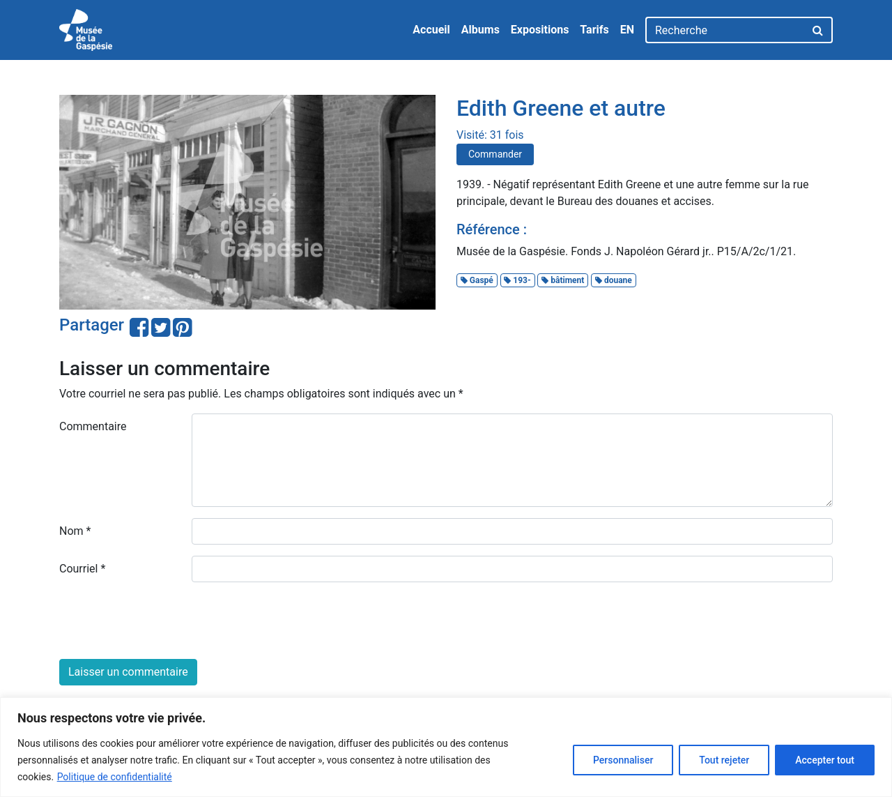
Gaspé (477, 280)
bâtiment (562, 280)
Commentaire (93, 426)
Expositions (540, 29)
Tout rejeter (724, 760)
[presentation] (165, 620)
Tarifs (594, 29)
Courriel (82, 568)
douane (613, 280)
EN (627, 29)
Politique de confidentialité (114, 776)
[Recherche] (725, 30)
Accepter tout (824, 760)
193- (517, 280)
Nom (75, 531)
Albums (480, 29)
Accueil (431, 29)
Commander (495, 154)
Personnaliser (623, 760)
